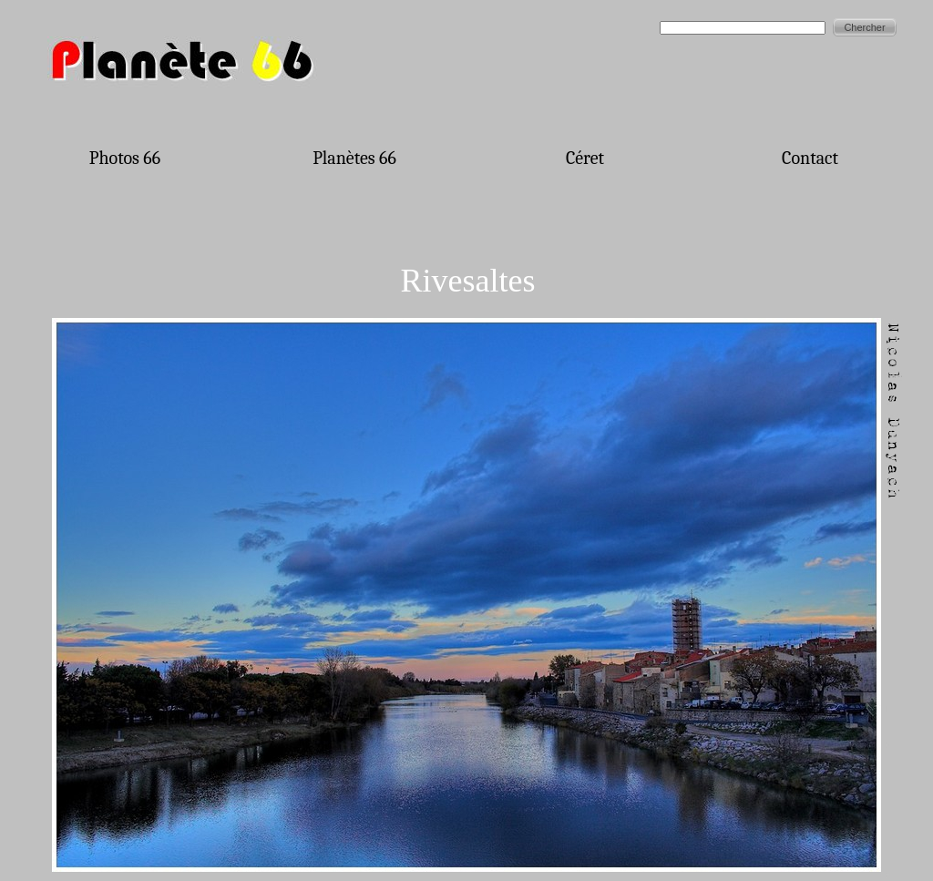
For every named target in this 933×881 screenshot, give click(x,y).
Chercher (864, 27)
